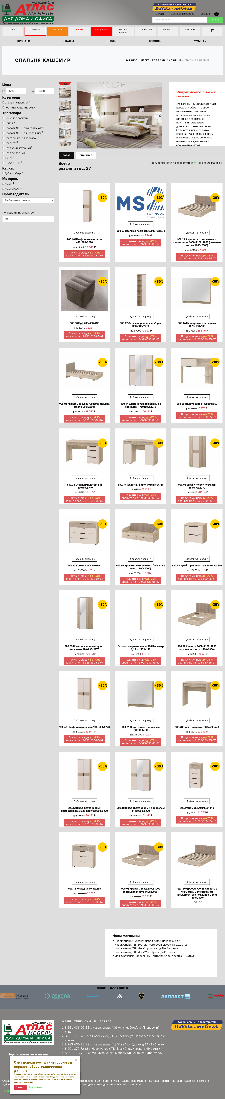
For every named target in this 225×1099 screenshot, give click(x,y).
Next (65, 144)
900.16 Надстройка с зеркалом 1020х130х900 (197, 325)
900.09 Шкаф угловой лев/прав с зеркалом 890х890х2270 (84, 648)
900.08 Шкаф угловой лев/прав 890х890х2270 (197, 486)
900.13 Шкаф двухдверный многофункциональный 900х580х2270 (84, 809)
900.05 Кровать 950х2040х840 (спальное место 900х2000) (140, 567)
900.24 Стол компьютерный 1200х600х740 (84, 486)
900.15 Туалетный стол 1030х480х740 (140, 484)
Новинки (57, 29)
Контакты (168, 29)
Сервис (205, 13)
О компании (146, 29)
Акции (79, 29)
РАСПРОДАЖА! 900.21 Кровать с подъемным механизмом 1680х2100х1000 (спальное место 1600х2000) (197, 893)
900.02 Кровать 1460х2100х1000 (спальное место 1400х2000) (197, 648)
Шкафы (68, 41)
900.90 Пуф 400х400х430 (84, 323)
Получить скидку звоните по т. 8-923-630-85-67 (84, 254)
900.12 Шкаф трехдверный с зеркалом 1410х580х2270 (141, 809)
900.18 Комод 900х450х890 (84, 888)
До (42, 91)
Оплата (160, 13)
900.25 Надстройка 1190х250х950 (197, 403)
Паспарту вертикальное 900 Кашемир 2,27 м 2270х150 (141, 648)
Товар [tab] (66, 155)
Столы (111, 41)
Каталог (34, 29)
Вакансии (190, 29)
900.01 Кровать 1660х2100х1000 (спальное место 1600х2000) (140, 890)
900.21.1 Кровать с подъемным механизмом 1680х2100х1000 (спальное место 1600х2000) (196, 242)
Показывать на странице (18, 212)
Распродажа (101, 29)
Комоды (155, 41)
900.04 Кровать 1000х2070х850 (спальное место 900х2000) (84, 405)
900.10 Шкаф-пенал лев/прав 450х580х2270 (84, 241)
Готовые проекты (123, 31)
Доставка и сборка (182, 13)
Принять (20, 1087)
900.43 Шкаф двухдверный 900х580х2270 (84, 727)
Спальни (175, 60)
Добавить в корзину (84, 232)
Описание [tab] (86, 155)
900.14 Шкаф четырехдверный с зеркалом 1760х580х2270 (140, 405)
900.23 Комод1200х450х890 (84, 565)
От (14, 91)
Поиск (215, 19)
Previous (65, 84)
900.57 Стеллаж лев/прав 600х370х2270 (141, 230)
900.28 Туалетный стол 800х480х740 (197, 727)
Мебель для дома (153, 60)
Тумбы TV (199, 41)
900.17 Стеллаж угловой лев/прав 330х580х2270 (140, 325)
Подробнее (35, 1087)
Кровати (23, 41)
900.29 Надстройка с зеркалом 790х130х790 (141, 729)
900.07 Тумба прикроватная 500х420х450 (197, 565)
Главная (13, 29)
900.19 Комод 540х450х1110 (197, 807)
